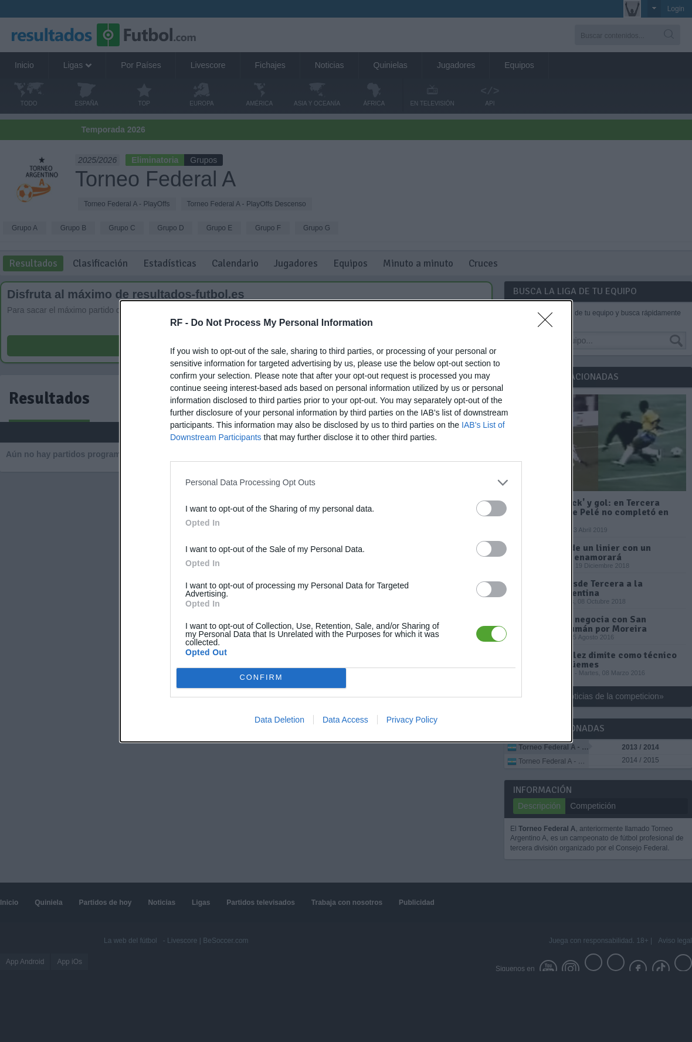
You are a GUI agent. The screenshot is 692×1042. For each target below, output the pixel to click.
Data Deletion (279, 719)
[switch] (491, 508)
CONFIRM (261, 677)
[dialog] (346, 521)
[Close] (549, 323)
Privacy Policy (411, 719)
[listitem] (346, 482)
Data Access (345, 719)
